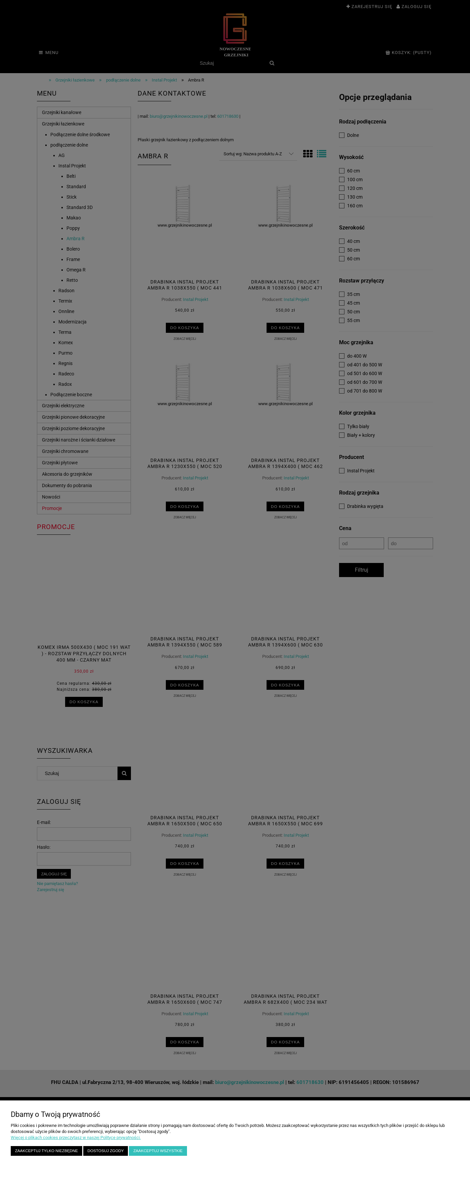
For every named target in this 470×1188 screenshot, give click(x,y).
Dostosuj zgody (106, 1150)
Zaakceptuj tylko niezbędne (46, 1150)
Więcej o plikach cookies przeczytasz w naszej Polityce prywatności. (76, 1137)
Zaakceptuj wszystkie (158, 1150)
